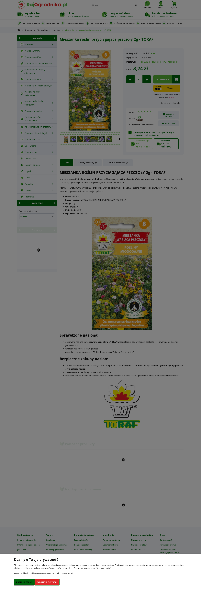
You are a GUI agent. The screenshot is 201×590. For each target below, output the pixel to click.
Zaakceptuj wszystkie (47, 582)
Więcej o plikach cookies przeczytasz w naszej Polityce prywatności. (44, 573)
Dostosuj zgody (24, 582)
